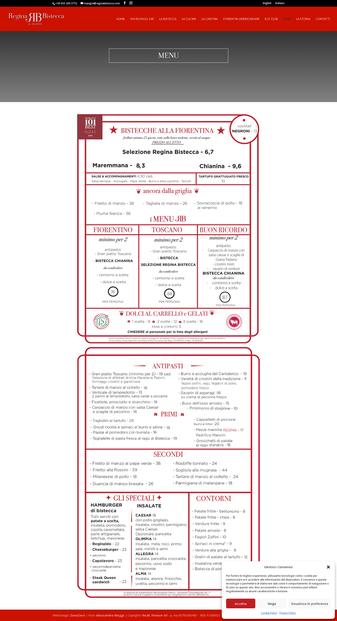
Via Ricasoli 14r (142, 19)
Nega (272, 603)
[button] (328, 567)
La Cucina (189, 19)
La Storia (303, 19)
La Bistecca (167, 19)
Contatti (323, 19)
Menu (287, 19)
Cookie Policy (269, 613)
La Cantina (210, 19)
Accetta (241, 603)
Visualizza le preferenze (309, 603)
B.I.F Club (271, 19)
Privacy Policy (287, 613)
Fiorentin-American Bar (241, 19)
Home (120, 19)
